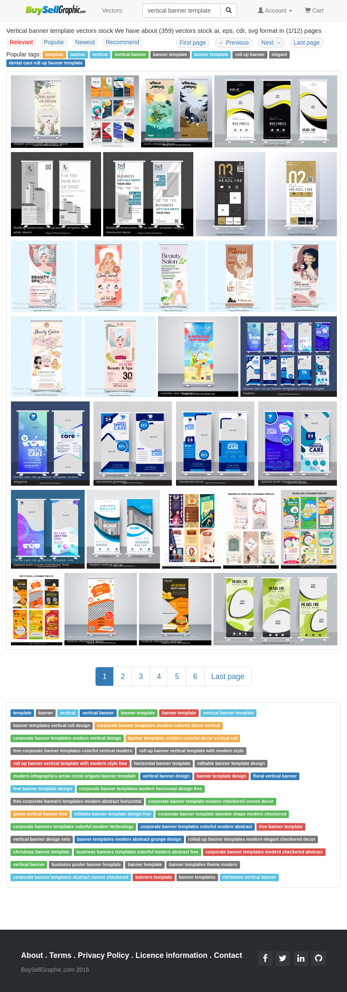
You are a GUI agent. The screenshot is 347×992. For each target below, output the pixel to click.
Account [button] (275, 10)
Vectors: (112, 10)
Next (271, 42)
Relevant (21, 42)
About (32, 955)
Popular (54, 42)
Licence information (172, 955)
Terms (60, 955)
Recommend (122, 42)
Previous (234, 42)
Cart (314, 10)
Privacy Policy (103, 955)
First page (193, 42)
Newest (85, 42)
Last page (307, 42)
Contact (228, 955)
